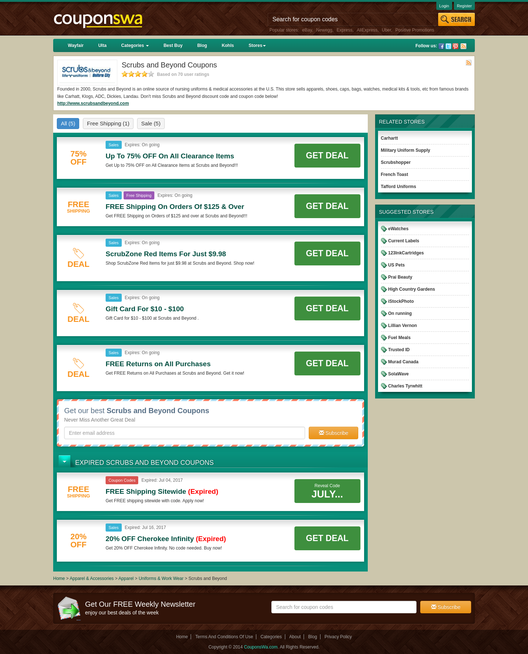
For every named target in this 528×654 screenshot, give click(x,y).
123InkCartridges (406, 253)
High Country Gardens (411, 289)
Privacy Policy (338, 636)
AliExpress (367, 30)
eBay (307, 30)
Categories (135, 45)
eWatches (398, 228)
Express (344, 30)
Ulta (102, 45)
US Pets (396, 265)
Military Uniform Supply (405, 150)
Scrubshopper (396, 162)
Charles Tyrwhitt (405, 386)
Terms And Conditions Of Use (224, 636)
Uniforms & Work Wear (162, 578)
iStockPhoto (401, 301)
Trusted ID (399, 349)
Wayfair (76, 45)
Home (59, 578)
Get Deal (327, 155)
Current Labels (403, 240)
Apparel (125, 578)
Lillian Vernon (402, 325)
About (295, 636)
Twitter (448, 46)
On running (400, 313)
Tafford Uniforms (398, 186)
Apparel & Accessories (92, 578)
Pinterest (455, 46)
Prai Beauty (400, 277)
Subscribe (333, 433)
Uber (386, 30)
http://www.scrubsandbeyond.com (93, 103)
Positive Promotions (414, 30)
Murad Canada (403, 361)
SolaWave (398, 373)
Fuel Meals (399, 337)
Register (464, 6)
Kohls (228, 45)
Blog (202, 45)
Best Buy (173, 45)
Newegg (324, 30)
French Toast (394, 174)
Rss (463, 46)
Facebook (441, 46)
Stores (257, 45)
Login (444, 6)
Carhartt (389, 138)
